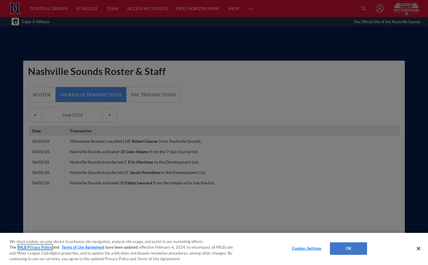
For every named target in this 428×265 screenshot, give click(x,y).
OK (348, 248)
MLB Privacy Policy (35, 247)
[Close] (418, 248)
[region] (214, 249)
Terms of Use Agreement (83, 247)
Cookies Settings (307, 248)
